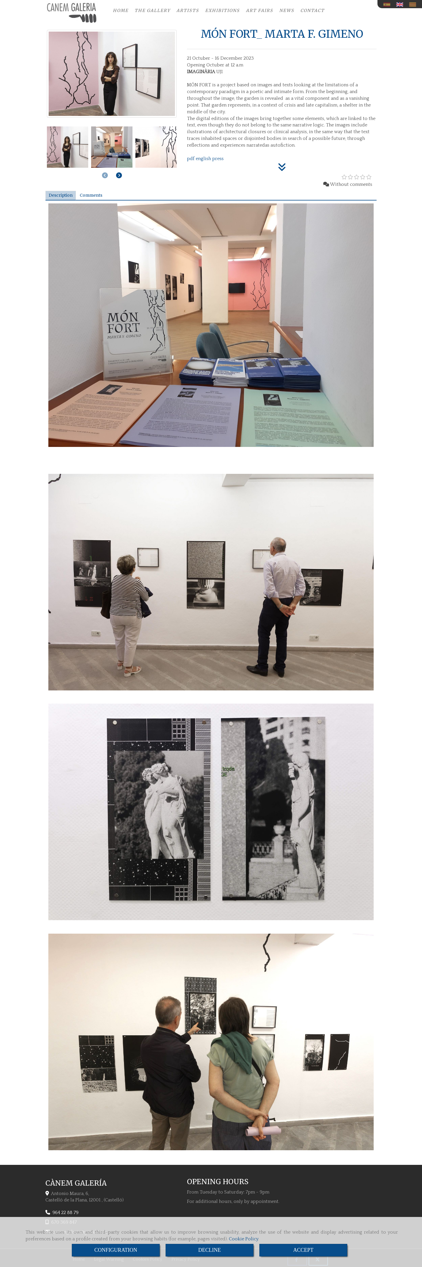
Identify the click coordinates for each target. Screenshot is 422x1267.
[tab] (60, 195)
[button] (119, 175)
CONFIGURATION (115, 1250)
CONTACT (312, 10)
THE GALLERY (152, 10)
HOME (120, 10)
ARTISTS (187, 10)
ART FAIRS (259, 10)
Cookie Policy (243, 1239)
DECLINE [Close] (209, 1250)
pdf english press (205, 158)
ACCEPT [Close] (303, 1250)
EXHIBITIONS (222, 10)
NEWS (286, 10)
